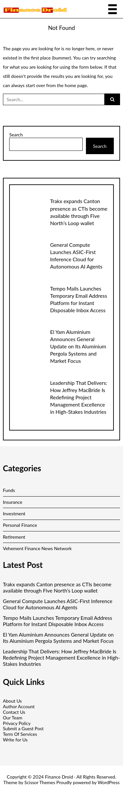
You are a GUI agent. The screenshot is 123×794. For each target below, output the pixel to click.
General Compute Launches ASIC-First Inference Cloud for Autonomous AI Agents (58, 604)
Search (16, 134)
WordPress (109, 782)
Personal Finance (20, 525)
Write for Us (15, 739)
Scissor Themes (39, 782)
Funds (9, 490)
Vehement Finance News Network (37, 548)
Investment (14, 513)
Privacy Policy (17, 723)
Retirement (14, 537)
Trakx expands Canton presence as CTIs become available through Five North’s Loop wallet (57, 587)
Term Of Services (20, 734)
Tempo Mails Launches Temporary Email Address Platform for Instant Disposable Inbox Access (57, 621)
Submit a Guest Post (23, 728)
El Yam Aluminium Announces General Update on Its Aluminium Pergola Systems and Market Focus (78, 346)
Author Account (19, 706)
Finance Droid (59, 777)
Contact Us (14, 712)
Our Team (12, 717)
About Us (12, 701)
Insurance (12, 502)
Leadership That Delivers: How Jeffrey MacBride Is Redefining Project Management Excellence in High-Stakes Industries (78, 397)
